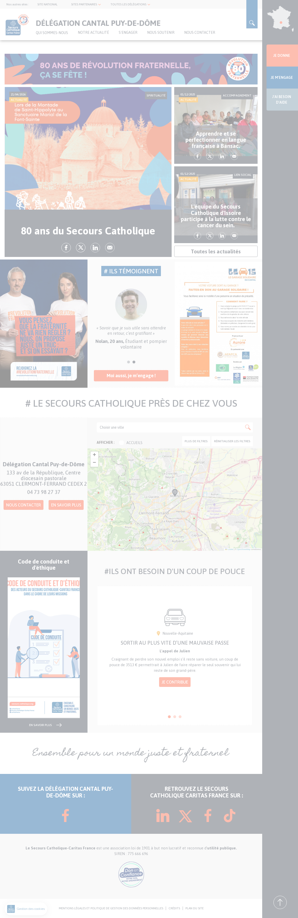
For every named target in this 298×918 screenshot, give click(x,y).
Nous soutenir (160, 32)
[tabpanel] (131, 319)
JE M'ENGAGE (282, 77)
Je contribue (175, 682)
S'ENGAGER (128, 32)
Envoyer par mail (110, 247)
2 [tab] (134, 362)
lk (95, 247)
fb (66, 247)
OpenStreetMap (243, 549)
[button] (180, 506)
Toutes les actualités (216, 251)
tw (80, 247)
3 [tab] (180, 716)
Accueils (130, 442)
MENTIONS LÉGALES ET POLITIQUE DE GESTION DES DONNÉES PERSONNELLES (111, 908)
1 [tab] (128, 362)
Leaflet (229, 549)
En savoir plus (66, 505)
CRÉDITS (174, 908)
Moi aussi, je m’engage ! (131, 375)
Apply (248, 427)
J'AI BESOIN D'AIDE (281, 99)
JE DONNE (281, 55)
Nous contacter (199, 32)
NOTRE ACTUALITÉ (93, 32)
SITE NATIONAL (47, 4)
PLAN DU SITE (194, 908)
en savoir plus (40, 725)
